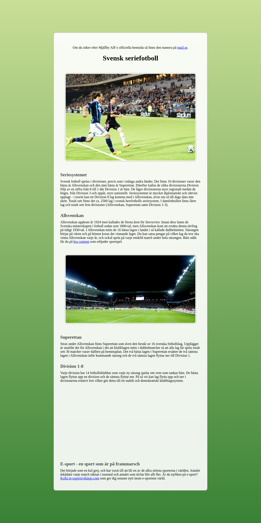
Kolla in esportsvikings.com (79, 478)
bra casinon (81, 241)
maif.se (182, 47)
